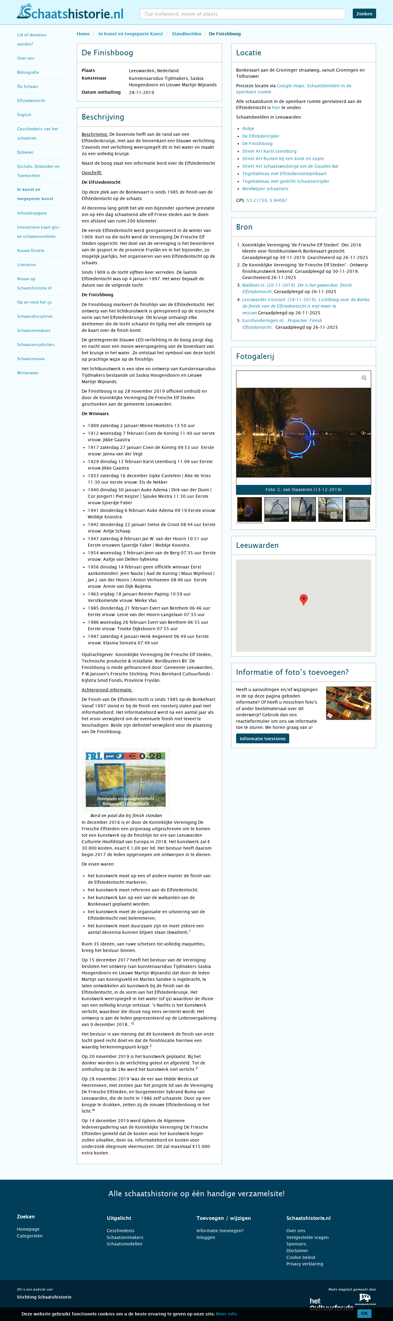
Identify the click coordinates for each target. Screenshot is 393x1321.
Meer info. (227, 1314)
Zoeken (364, 14)
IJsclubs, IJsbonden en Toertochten (38, 171)
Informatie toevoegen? (219, 1230)
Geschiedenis (120, 1230)
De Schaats (27, 86)
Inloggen (205, 1237)
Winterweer (27, 373)
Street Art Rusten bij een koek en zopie (283, 158)
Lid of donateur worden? (32, 39)
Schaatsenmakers (34, 330)
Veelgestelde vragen (307, 1237)
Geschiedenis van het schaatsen (37, 133)
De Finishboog (257, 143)
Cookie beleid (300, 1257)
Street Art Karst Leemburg (269, 151)
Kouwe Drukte (30, 250)
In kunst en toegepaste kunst (35, 194)
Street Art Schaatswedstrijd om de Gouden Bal (290, 166)
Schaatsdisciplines (35, 316)
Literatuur (26, 264)
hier (276, 107)
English (24, 114)
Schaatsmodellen (124, 1243)
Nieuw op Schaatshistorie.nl (34, 283)
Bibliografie (28, 72)
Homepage (28, 1229)
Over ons (25, 58)
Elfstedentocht (31, 100)
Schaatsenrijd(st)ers (36, 344)
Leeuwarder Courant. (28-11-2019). (306, 306)
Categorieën (30, 1235)
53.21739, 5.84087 (267, 200)
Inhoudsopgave (32, 213)
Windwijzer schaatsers (265, 188)
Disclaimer (297, 1250)
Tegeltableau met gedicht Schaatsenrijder (285, 181)
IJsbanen (25, 152)
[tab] (54, 1217)
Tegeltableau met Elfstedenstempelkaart (284, 173)
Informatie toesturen (263, 739)
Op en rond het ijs (34, 302)
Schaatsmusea (31, 358)
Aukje (248, 128)
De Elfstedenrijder (261, 136)
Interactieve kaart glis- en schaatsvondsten (38, 232)
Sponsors (296, 1243)
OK (364, 1313)
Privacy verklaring (304, 1263)
